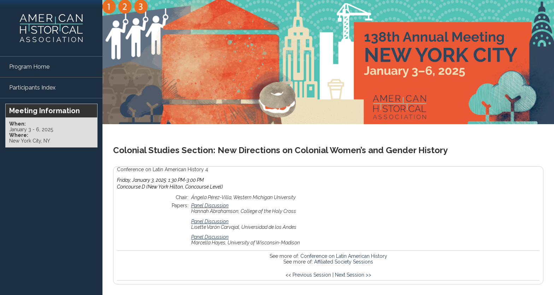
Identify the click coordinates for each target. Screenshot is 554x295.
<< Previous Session (308, 275)
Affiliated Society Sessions (343, 262)
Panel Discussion (210, 205)
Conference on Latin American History (343, 256)
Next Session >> (353, 275)
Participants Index (32, 87)
